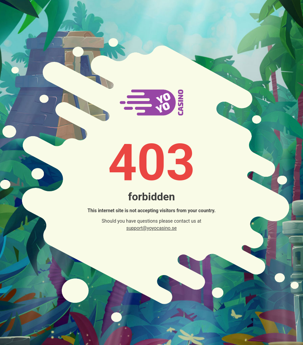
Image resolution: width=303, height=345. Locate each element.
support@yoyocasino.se (151, 228)
